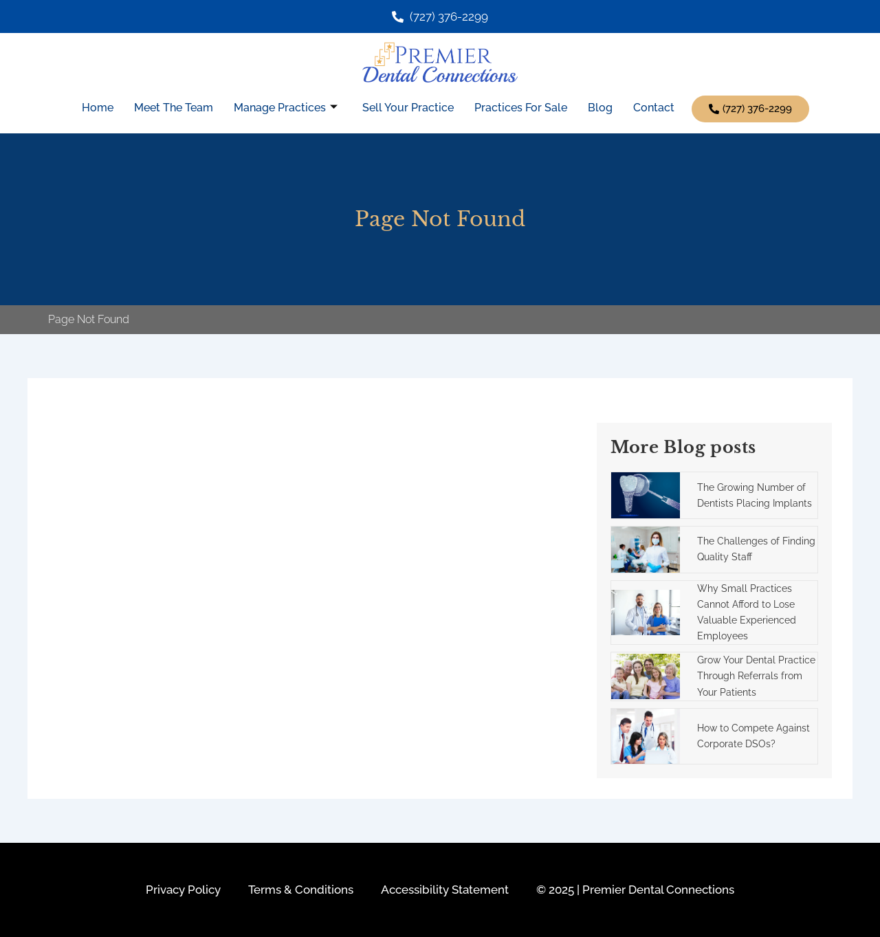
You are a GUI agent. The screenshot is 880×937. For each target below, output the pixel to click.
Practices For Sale (520, 106)
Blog (600, 106)
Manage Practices (286, 106)
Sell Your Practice (408, 106)
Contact (653, 106)
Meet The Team (173, 106)
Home (97, 106)
